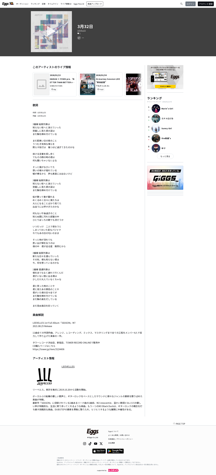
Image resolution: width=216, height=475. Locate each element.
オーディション (22, 3)
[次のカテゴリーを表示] (140, 84)
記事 (43, 3)
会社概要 (111, 443)
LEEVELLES (81, 30)
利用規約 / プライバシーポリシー (120, 439)
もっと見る (165, 156)
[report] (83, 37)
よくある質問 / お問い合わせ (119, 435)
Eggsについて (113, 431)
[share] (79, 37)
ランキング (35, 3)
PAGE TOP (179, 423)
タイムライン (53, 3)
